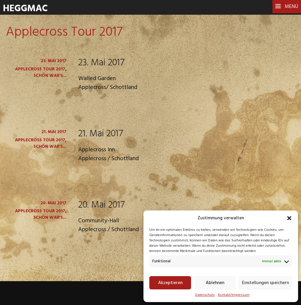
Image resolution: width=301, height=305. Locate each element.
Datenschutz (205, 295)
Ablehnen (215, 282)
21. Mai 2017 (100, 133)
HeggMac (25, 8)
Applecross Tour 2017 (40, 69)
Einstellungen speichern (265, 282)
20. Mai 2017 (101, 205)
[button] (289, 218)
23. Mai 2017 (101, 62)
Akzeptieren (170, 282)
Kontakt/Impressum (234, 295)
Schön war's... (50, 75)
